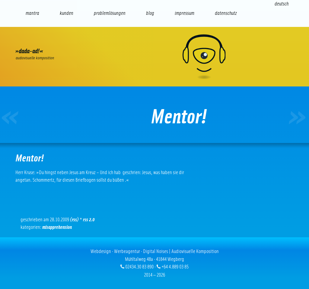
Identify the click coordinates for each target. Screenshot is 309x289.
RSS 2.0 (89, 219)
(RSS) (74, 219)
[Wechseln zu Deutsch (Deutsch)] (281, 3)
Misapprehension (57, 227)
